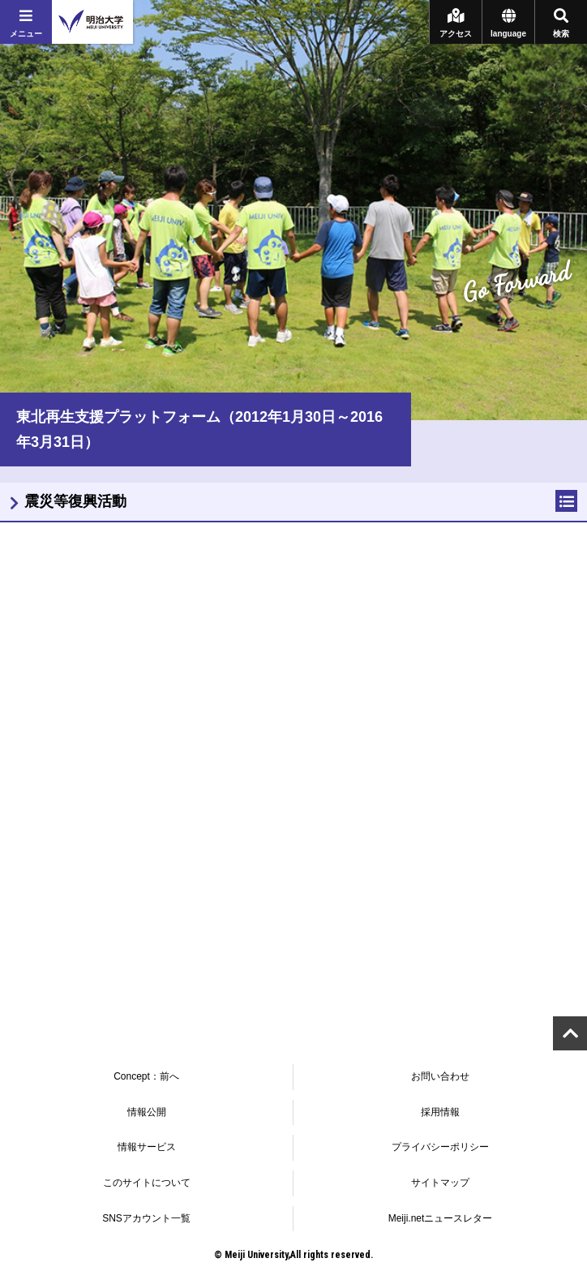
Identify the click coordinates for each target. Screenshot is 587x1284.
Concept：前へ (146, 1076)
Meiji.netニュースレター (440, 1218)
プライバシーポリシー (440, 1147)
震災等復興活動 (75, 501)
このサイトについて (147, 1182)
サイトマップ (440, 1182)
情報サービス (147, 1147)
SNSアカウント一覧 (146, 1218)
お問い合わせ (440, 1076)
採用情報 (440, 1112)
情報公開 (146, 1112)
